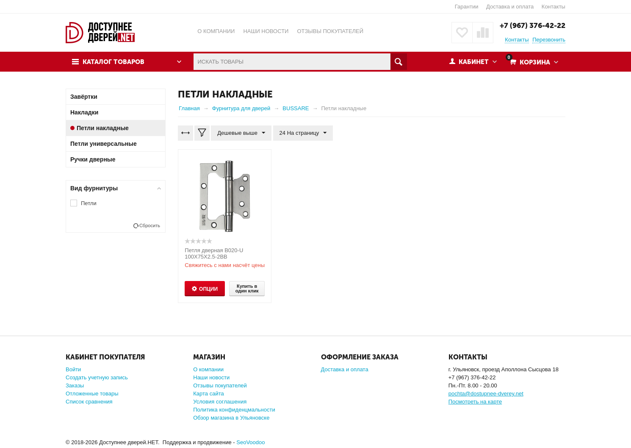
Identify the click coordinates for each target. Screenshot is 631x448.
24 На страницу (303, 133)
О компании (208, 369)
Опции (208, 289)
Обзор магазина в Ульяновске (231, 418)
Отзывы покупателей (220, 385)
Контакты (553, 6)
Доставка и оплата (510, 6)
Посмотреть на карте (475, 401)
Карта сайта (208, 393)
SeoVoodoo (250, 442)
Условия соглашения (219, 401)
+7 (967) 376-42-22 (532, 25)
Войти (73, 369)
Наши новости (211, 377)
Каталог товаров (113, 62)
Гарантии (467, 6)
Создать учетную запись (97, 377)
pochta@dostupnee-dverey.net (485, 393)
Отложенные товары (92, 393)
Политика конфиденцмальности (234, 409)
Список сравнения (89, 401)
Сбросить (149, 225)
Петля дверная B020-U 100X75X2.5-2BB (214, 253)
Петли (89, 203)
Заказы (75, 385)
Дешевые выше (241, 133)
